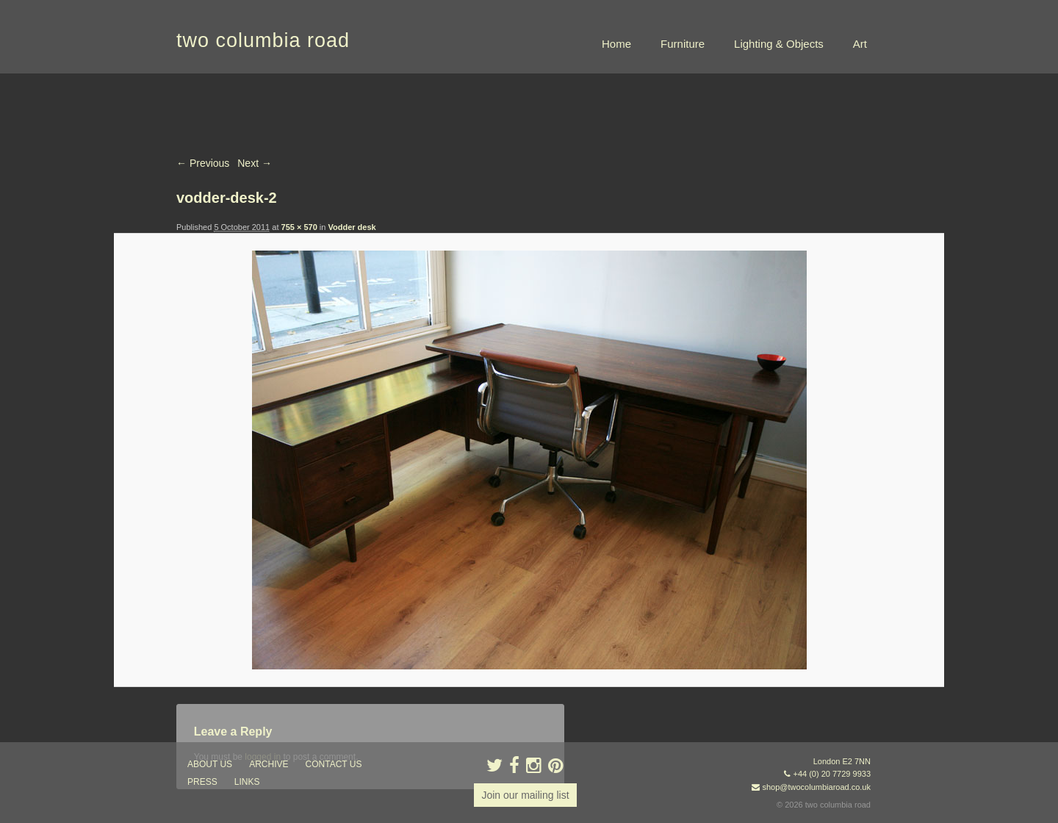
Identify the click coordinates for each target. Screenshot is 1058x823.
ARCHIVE (268, 764)
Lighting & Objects (779, 43)
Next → (254, 163)
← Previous (202, 163)
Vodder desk (351, 227)
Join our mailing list (525, 795)
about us (209, 764)
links (247, 782)
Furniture (683, 43)
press (202, 782)
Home (616, 43)
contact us (334, 764)
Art (860, 43)
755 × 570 (299, 227)
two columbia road (263, 40)
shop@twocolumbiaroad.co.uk (816, 787)
